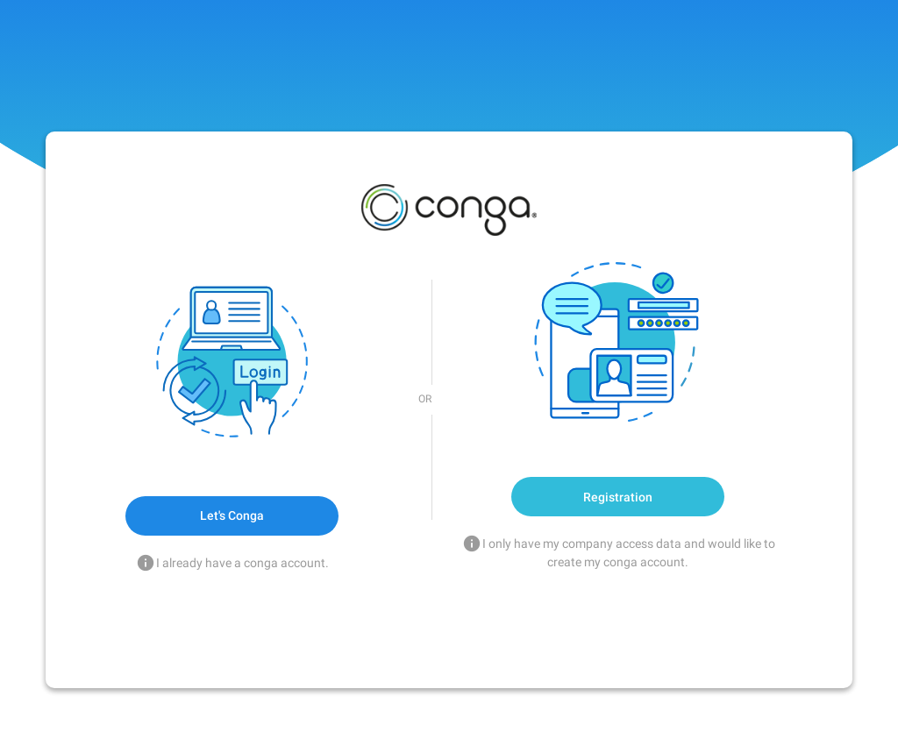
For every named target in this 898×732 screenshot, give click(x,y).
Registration (617, 497)
